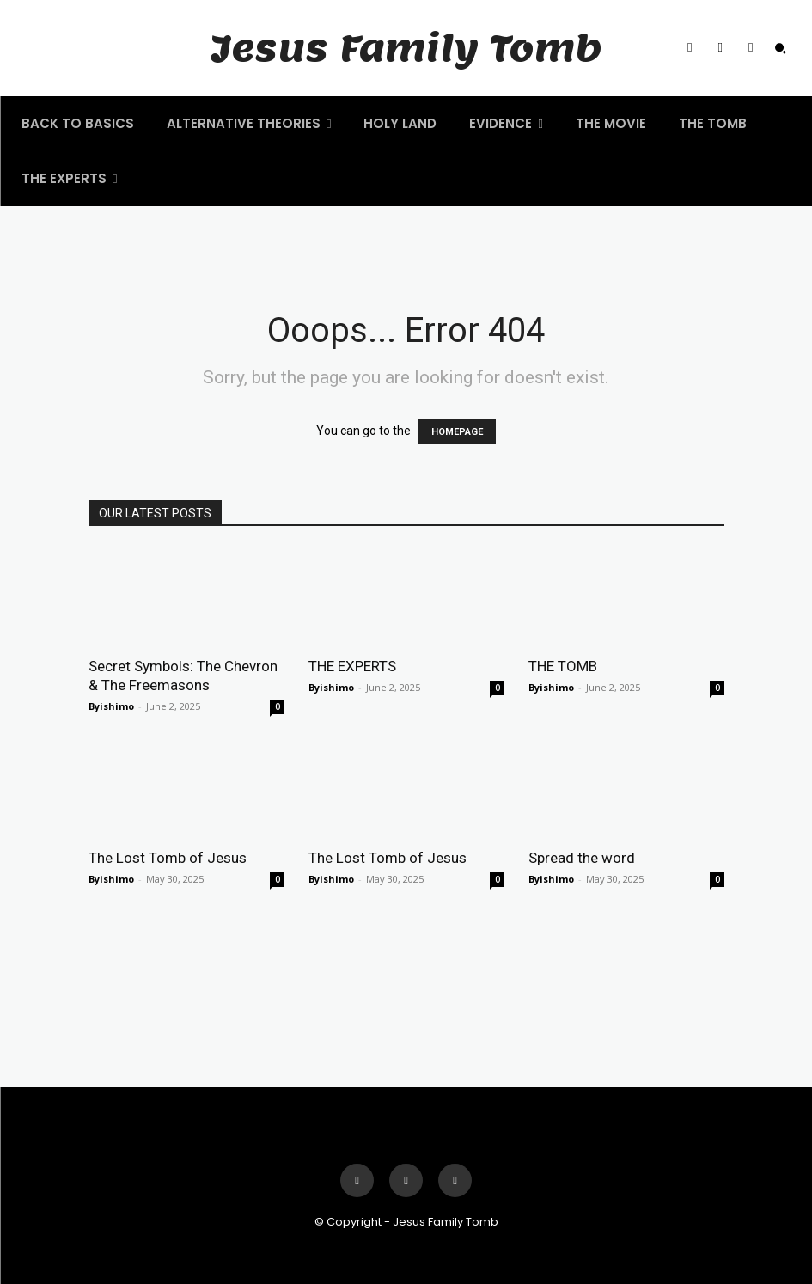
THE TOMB (562, 666)
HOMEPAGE (457, 431)
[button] (780, 48)
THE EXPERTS (352, 666)
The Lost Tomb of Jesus (168, 857)
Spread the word (581, 857)
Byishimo (111, 706)
